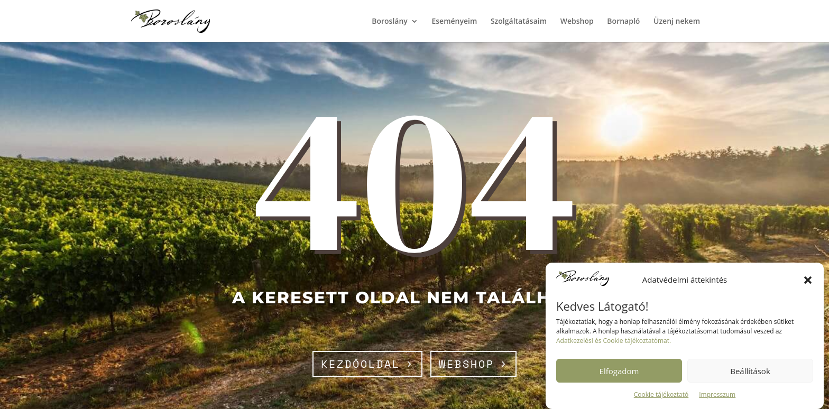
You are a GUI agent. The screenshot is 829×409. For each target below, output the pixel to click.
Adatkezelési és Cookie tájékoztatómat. (613, 340)
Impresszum (717, 394)
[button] (808, 280)
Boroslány (390, 21)
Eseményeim (454, 21)
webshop (466, 363)
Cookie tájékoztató (661, 394)
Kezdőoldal (360, 363)
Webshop (577, 21)
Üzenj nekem (676, 21)
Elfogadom (619, 371)
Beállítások (750, 371)
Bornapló (623, 21)
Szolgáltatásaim (519, 21)
